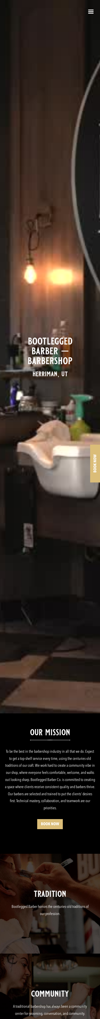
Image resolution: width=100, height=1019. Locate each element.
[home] (49, 12)
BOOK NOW (50, 824)
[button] (90, 12)
